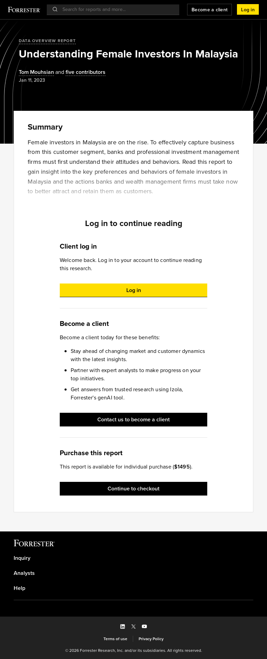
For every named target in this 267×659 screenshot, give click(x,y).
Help (19, 588)
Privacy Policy (151, 639)
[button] (248, 9)
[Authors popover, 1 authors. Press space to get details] (36, 72)
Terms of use (115, 639)
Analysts (24, 573)
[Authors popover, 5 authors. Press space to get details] (80, 72)
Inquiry (22, 558)
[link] (133, 558)
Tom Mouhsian (36, 72)
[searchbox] (116, 9)
